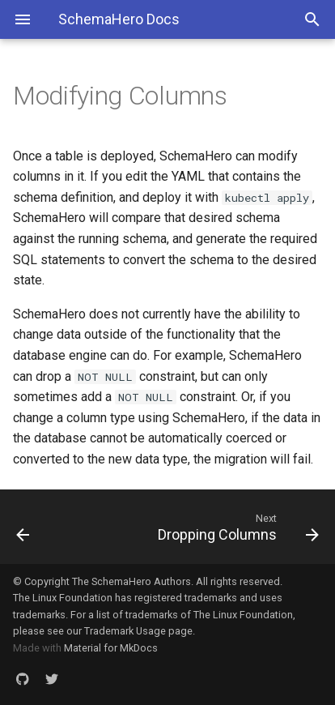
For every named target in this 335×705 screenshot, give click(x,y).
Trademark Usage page (138, 631)
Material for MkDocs (111, 648)
